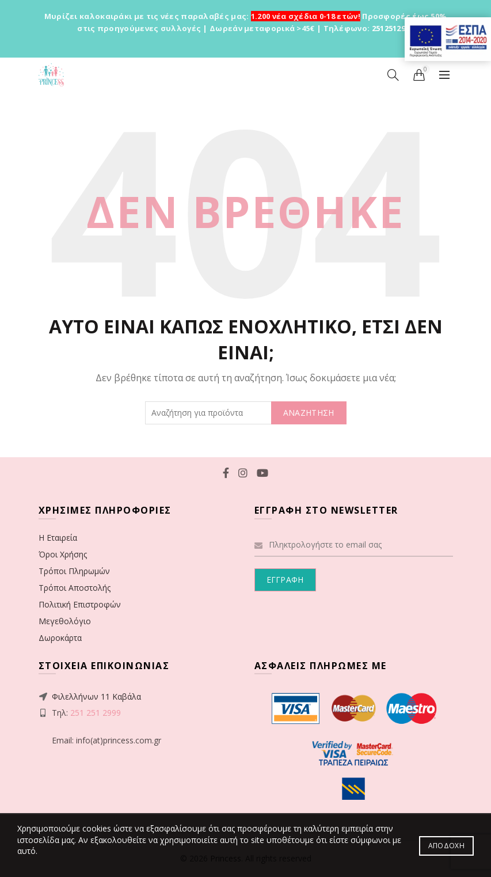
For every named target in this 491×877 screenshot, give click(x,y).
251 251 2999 (95, 712)
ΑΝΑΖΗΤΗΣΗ (308, 412)
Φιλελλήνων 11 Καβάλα (96, 696)
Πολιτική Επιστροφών (80, 604)
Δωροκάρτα (60, 637)
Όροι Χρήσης (63, 554)
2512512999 (393, 28)
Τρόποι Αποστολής (75, 587)
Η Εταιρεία (58, 537)
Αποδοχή (446, 846)
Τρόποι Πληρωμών (74, 570)
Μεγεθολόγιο (65, 621)
